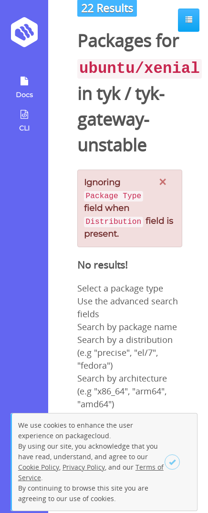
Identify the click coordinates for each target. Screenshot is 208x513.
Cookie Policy (38, 467)
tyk (108, 93)
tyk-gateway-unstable (121, 119)
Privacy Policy (83, 467)
